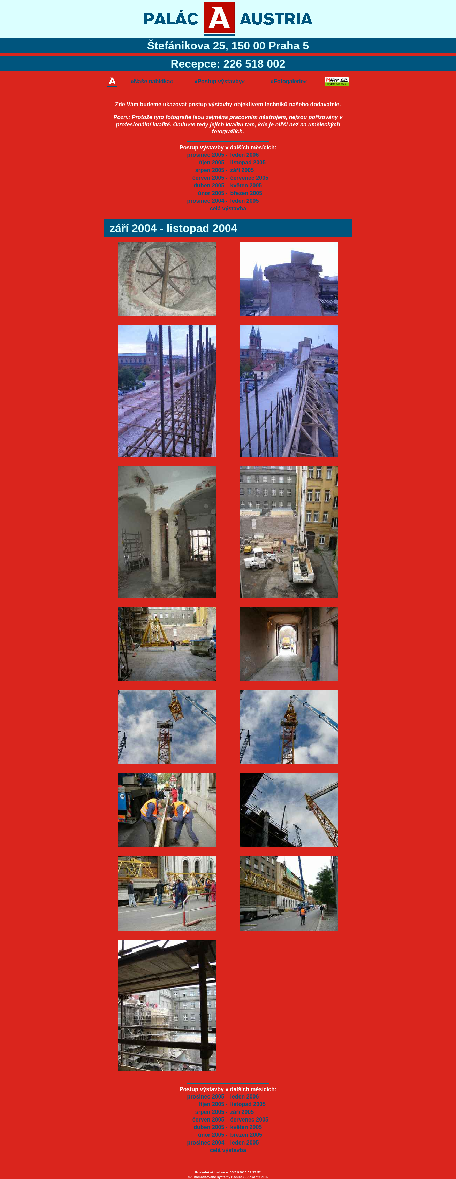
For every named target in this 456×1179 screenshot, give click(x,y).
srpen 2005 (210, 170)
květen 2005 (246, 185)
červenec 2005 (249, 178)
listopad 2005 (248, 162)
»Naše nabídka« (152, 81)
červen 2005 (208, 178)
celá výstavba (228, 208)
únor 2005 (211, 193)
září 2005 (242, 170)
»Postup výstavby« (220, 81)
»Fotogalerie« (289, 81)
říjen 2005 (212, 162)
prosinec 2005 (206, 155)
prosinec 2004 (206, 201)
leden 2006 (244, 155)
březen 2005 (246, 193)
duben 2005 (208, 185)
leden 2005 (244, 201)
